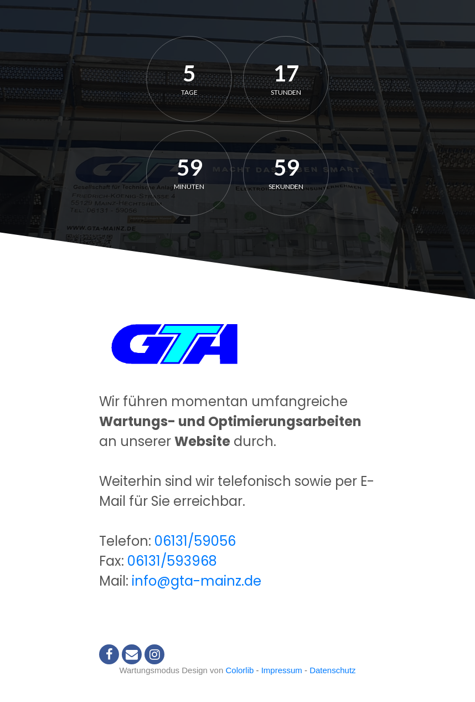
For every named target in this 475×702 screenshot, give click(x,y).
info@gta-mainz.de (196, 581)
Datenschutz (332, 670)
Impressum (281, 670)
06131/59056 (195, 541)
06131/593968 (172, 561)
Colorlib (239, 670)
